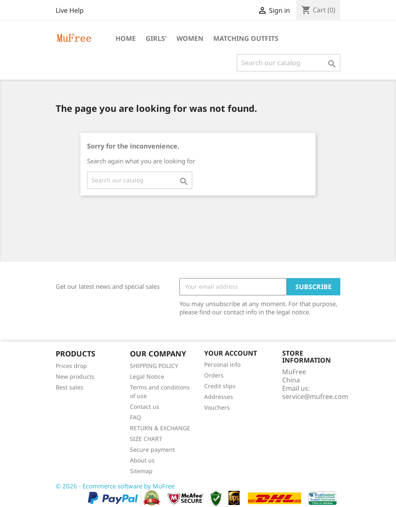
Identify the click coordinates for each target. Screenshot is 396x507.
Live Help (70, 10)
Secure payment (152, 449)
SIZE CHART (146, 439)
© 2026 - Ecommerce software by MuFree (115, 486)
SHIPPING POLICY (154, 366)
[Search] (288, 62)
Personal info (222, 364)
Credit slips (220, 386)
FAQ (135, 417)
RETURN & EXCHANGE (160, 428)
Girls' (156, 38)
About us (142, 460)
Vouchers (217, 407)
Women (190, 38)
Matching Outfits (245, 38)
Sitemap (141, 471)
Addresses (218, 397)
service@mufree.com (315, 396)
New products (75, 376)
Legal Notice (147, 376)
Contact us (144, 406)
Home (126, 38)
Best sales (69, 387)
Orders (214, 375)
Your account (230, 353)
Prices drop (71, 366)
